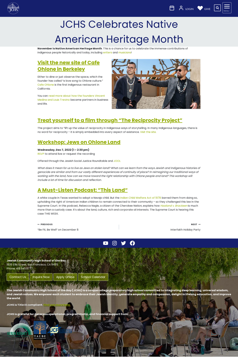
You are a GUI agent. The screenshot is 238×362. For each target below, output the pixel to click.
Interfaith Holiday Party (161, 227)
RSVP (41, 154)
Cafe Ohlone (46, 85)
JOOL (116, 161)
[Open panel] (226, 7)
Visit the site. (148, 132)
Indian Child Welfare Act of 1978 (140, 198)
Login (186, 8)
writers (107, 52)
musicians (124, 52)
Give (204, 8)
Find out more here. (56, 305)
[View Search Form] (217, 7)
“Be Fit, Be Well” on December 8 (77, 227)
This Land (112, 190)
